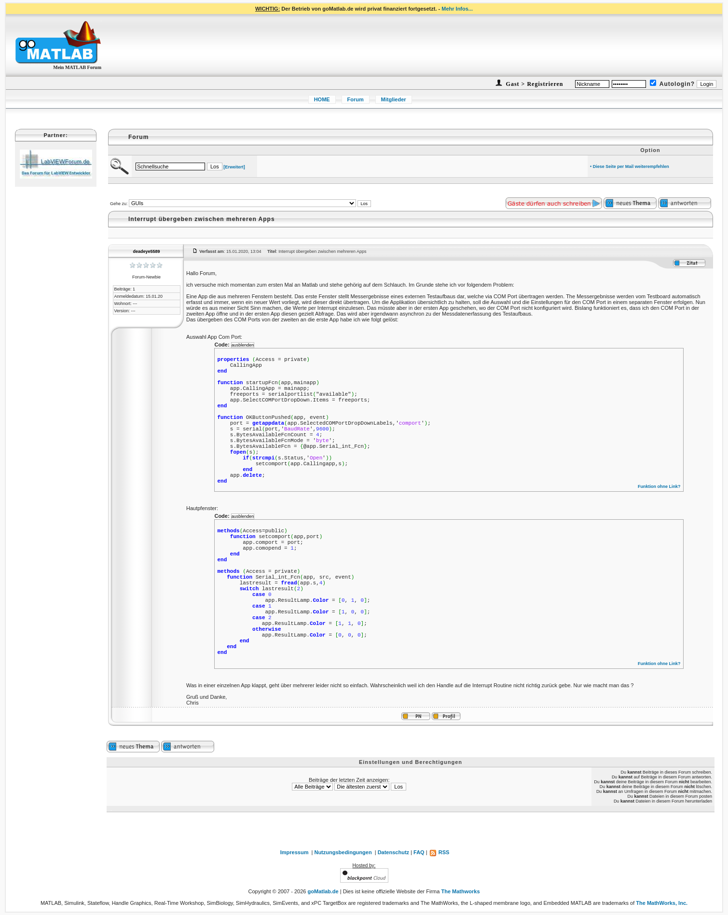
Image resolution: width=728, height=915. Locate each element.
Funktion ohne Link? (659, 486)
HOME (322, 99)
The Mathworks (460, 891)
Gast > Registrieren (533, 84)
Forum (355, 99)
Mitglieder (393, 99)
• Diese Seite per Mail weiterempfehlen (629, 166)
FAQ (419, 852)
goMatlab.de (323, 891)
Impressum (294, 852)
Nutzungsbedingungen (342, 852)
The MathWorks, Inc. (661, 903)
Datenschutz (393, 852)
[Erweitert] (234, 167)
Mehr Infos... (457, 9)
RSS (439, 852)
